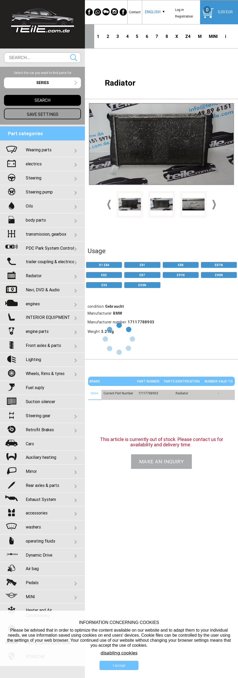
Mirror (31, 471)
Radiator (34, 275)
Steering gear (38, 415)
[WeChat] (106, 12)
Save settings (42, 114)
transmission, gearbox (46, 234)
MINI (213, 36)
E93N (142, 285)
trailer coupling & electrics (50, 261)
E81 (142, 265)
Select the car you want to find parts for (42, 73)
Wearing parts (38, 149)
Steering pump (39, 192)
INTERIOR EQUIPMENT (48, 317)
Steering (33, 177)
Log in (179, 10)
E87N (219, 265)
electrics (34, 163)
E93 (104, 285)
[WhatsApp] (97, 12)
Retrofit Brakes (40, 429)
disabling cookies (119, 652)
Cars (30, 443)
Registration (184, 16)
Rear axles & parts (42, 485)
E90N (219, 275)
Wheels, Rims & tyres (45, 373)
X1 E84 (104, 265)
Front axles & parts (43, 345)
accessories (36, 513)
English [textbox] (153, 12)
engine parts (37, 331)
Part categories (25, 133)
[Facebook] (89, 12)
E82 (104, 275)
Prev (109, 204)
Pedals (32, 582)
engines (33, 303)
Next (214, 204)
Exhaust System (41, 499)
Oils (29, 206)
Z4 (188, 36)
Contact (135, 12)
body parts (36, 220)
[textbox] (42, 82)
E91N (181, 275)
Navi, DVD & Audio (43, 289)
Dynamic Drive (39, 555)
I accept (119, 665)
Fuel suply (35, 387)
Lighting (33, 359)
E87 (142, 275)
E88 (180, 265)
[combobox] (153, 12)
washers (33, 527)
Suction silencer (40, 401)
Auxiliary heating (41, 457)
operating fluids (40, 541)
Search (74, 57)
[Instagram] (114, 12)
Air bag (32, 568)
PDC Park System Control (50, 248)
